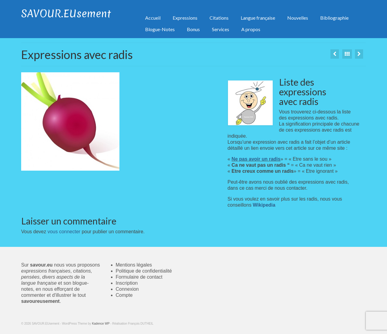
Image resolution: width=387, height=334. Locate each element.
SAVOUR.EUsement (66, 14)
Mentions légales (134, 264)
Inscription (127, 283)
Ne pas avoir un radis (256, 159)
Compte (124, 295)
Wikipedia (264, 205)
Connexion (127, 289)
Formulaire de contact (139, 277)
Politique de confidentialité (144, 270)
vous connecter (63, 231)
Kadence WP (100, 323)
